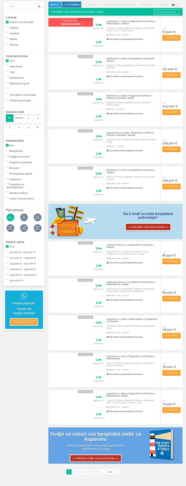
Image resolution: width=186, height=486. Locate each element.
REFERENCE (146, 4)
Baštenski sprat (19, 83)
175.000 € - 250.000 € (22, 269)
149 (110, 472)
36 (10, 228)
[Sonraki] (117, 472)
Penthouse (16, 78)
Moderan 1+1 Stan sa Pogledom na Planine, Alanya (130, 59)
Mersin (13, 44)
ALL (10, 217)
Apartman (15, 66)
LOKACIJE (91, 4)
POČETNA (76, 4)
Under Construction (21, 198)
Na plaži (14, 168)
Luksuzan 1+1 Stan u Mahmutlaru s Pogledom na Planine (131, 320)
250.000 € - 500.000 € (23, 275)
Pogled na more (19, 156)
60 (37, 228)
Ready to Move (18, 193)
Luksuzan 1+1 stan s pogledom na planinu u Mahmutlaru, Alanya (131, 22)
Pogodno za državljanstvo (15, 186)
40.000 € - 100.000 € (22, 252)
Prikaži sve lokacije (21, 22)
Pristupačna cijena (20, 173)
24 (37, 217)
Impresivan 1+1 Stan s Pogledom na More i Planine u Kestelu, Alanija (130, 134)
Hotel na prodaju (20, 100)
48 (24, 228)
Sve (12, 61)
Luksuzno (15, 179)
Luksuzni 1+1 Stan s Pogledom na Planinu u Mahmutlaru (130, 357)
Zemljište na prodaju (22, 95)
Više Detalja (171, 37)
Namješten (16, 151)
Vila (11, 72)
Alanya (13, 27)
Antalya (14, 33)
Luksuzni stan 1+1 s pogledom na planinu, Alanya (129, 246)
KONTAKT (162, 4)
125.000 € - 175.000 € (22, 263)
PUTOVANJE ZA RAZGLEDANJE (118, 4)
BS (176, 4)
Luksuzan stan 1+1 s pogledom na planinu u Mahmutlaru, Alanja (131, 283)
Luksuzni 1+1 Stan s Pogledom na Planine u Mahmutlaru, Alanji (130, 394)
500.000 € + (16, 280)
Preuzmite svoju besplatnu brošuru (124, 39)
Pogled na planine (20, 162)
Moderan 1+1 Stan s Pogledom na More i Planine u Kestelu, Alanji (129, 97)
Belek (13, 39)
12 (24, 217)
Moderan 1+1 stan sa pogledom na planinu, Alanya (130, 171)
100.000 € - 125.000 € (22, 258)
